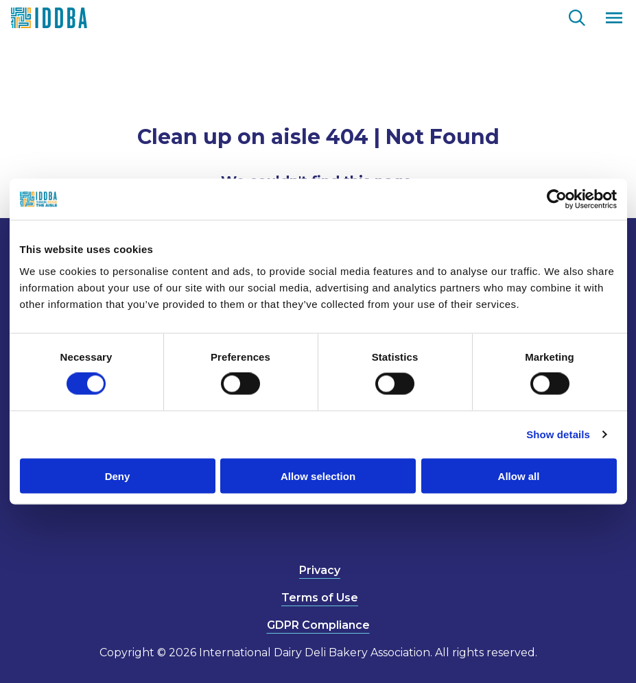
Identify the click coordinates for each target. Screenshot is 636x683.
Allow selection (318, 475)
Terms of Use (319, 597)
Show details (558, 434)
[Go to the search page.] (577, 15)
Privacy (319, 570)
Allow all (519, 475)
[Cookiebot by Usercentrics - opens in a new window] (557, 199)
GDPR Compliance (318, 625)
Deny (117, 475)
